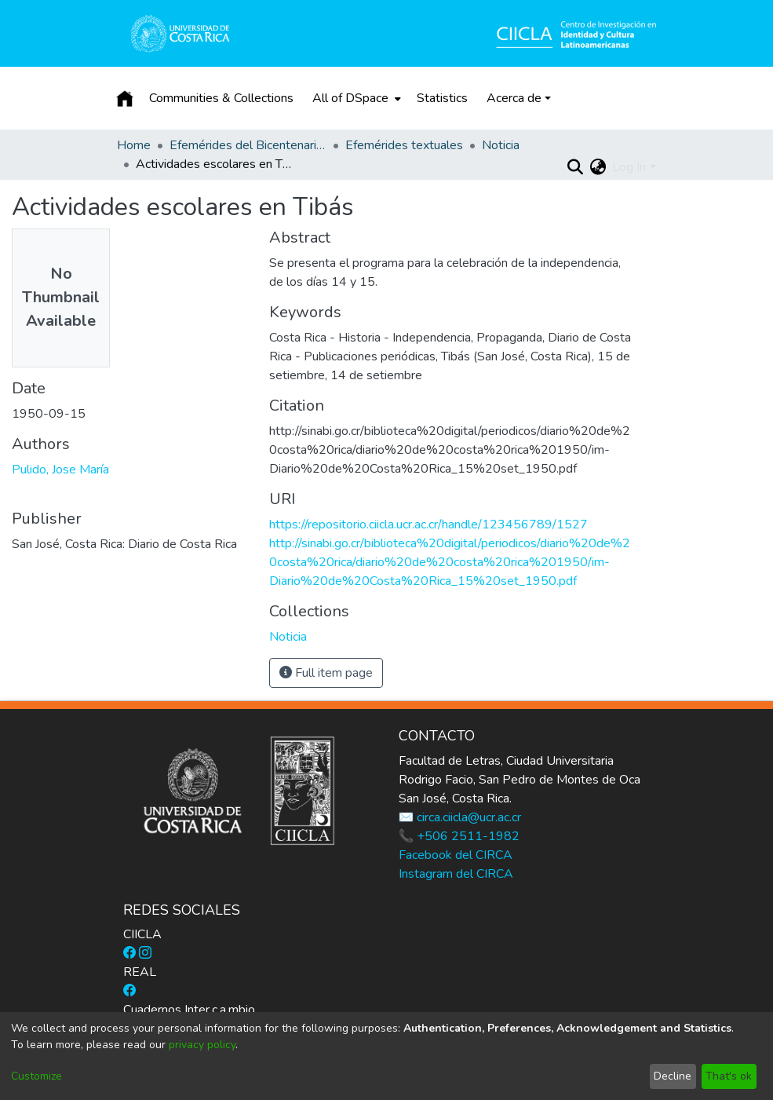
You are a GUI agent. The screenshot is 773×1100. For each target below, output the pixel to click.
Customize (36, 1076)
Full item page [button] (326, 673)
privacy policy (202, 1044)
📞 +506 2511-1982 (459, 836)
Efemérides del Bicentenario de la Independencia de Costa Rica (248, 145)
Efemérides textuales (404, 145)
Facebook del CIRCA (455, 855)
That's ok (729, 1076)
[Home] (124, 98)
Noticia (501, 145)
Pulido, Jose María (60, 469)
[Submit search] (575, 167)
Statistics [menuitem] (442, 98)
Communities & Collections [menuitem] (221, 98)
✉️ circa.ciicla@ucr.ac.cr (460, 817)
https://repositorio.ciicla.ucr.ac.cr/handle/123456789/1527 (428, 524)
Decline (672, 1076)
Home (134, 145)
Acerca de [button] (514, 98)
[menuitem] (355, 98)
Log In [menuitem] (629, 167)
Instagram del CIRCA (456, 874)
